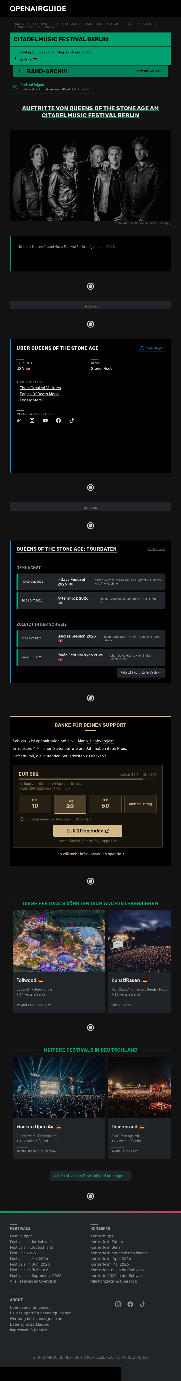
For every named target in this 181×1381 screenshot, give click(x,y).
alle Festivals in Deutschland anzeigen (88, 1175)
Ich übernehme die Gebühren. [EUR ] (57, 818)
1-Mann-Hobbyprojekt (94, 740)
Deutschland (66, 24)
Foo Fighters (31, 400)
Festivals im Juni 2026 (30, 1263)
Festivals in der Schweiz (31, 1241)
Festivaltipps (21, 1235)
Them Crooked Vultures (40, 388)
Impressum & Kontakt (29, 1329)
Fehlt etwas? (156, 548)
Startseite (21, 24)
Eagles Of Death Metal (39, 394)
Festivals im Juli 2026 (29, 1269)
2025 (110, 246)
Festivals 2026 (23, 1252)
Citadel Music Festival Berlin (106, 24)
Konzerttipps (101, 1235)
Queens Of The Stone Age (38, 26)
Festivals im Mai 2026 (29, 1258)
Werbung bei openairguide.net (37, 1318)
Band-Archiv (146, 24)
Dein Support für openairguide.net (40, 1312)
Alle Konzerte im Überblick (113, 1280)
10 (35, 803)
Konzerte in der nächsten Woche (119, 1252)
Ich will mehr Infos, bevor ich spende (89, 853)
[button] (149, 71)
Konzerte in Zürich (106, 1241)
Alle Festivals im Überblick (33, 1280)
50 (105, 803)
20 (70, 803)
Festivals (42, 24)
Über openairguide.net (30, 1306)
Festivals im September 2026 (36, 1274)
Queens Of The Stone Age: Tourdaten (66, 548)
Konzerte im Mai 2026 (109, 1263)
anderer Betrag (140, 804)
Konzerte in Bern (105, 1246)
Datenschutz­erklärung (29, 1323)
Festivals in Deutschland (31, 1246)
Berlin (28, 59)
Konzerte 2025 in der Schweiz (117, 1269)
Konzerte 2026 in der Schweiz (117, 1274)
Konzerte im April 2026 (110, 1258)
